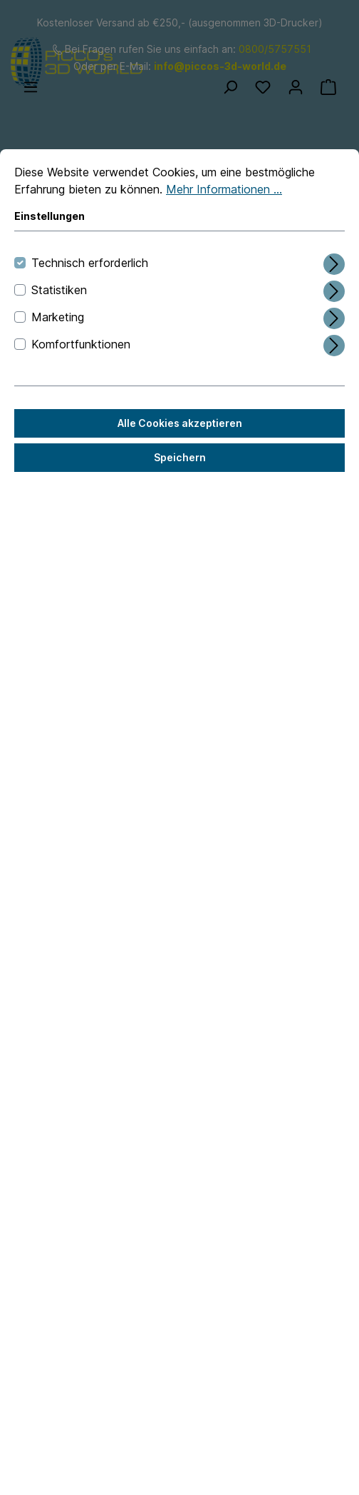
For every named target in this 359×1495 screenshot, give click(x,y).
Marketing (57, 317)
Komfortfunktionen (80, 344)
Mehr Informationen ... (224, 189)
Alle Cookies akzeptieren (180, 423)
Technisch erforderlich (89, 263)
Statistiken (59, 290)
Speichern (180, 457)
